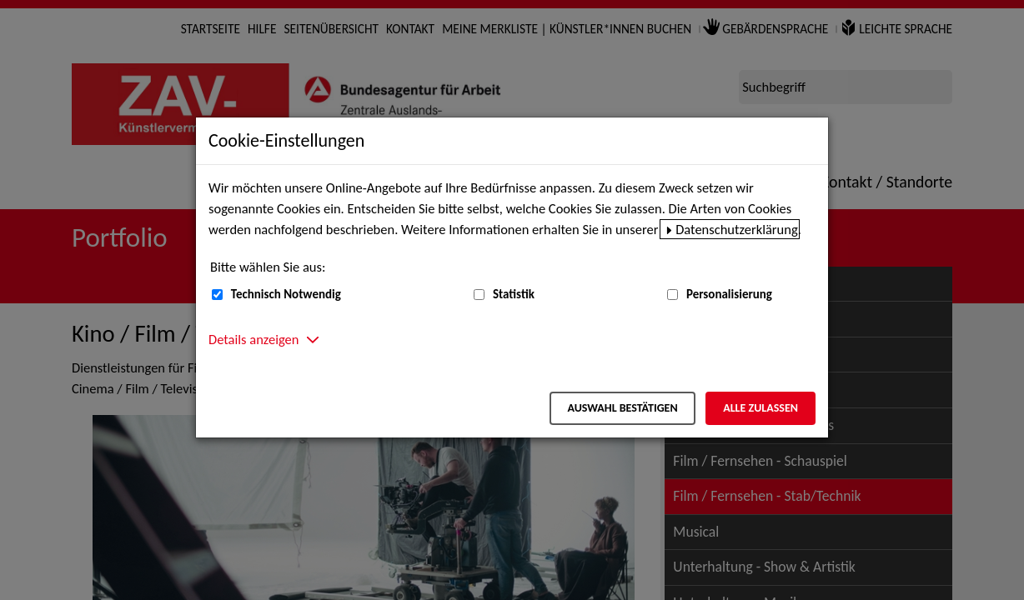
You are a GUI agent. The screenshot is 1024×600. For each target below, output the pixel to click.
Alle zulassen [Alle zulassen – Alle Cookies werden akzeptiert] (760, 408)
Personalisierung (729, 294)
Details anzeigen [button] (253, 339)
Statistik (514, 294)
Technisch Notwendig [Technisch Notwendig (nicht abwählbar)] (286, 294)
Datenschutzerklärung (736, 229)
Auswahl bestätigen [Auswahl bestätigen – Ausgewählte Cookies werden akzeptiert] (622, 408)
